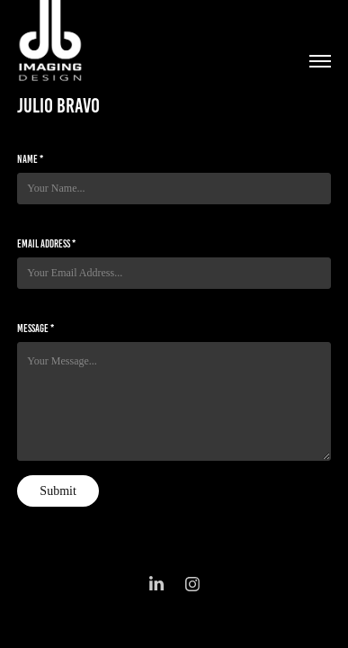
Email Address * (46, 243)
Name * (30, 159)
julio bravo (58, 105)
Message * (35, 328)
